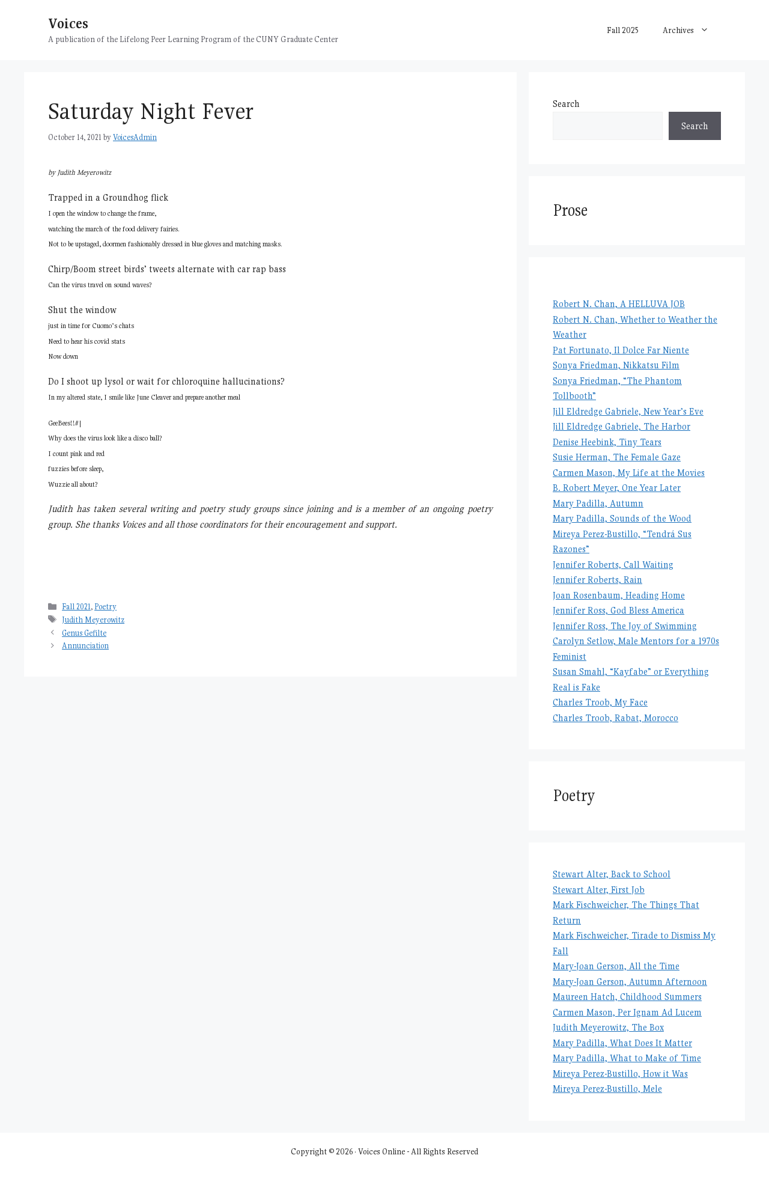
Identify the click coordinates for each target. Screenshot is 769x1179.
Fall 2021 (76, 607)
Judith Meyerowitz (93, 620)
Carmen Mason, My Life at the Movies (629, 472)
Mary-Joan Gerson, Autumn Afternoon (630, 981)
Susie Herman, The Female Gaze (617, 457)
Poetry (105, 607)
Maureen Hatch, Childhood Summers (627, 996)
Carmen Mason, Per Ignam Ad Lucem (627, 1012)
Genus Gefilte (84, 633)
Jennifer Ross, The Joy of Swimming (625, 626)
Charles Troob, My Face (600, 702)
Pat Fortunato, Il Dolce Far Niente (621, 350)
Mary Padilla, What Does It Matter (622, 1043)
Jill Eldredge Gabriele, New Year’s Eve (628, 411)
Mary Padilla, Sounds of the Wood (622, 518)
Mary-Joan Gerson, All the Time (616, 966)
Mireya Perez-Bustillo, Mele (607, 1088)
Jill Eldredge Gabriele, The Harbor (621, 426)
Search (566, 103)
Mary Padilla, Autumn (598, 503)
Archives (692, 30)
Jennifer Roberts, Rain (597, 579)
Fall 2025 (623, 30)
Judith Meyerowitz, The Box (608, 1027)
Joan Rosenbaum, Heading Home (619, 595)
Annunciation (85, 646)
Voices (68, 23)
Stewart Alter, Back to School (611, 874)
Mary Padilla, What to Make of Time (627, 1058)
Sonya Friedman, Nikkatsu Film (616, 365)
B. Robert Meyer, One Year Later (617, 487)
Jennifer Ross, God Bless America (618, 610)
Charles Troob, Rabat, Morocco (615, 718)
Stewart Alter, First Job (599, 889)
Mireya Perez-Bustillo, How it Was (620, 1073)
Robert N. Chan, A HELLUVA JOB (619, 303)
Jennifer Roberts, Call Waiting (613, 564)
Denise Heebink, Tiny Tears (607, 442)
